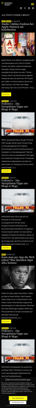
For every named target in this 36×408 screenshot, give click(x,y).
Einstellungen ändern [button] (18, 402)
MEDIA (3, 254)
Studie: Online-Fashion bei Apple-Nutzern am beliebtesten (17, 26)
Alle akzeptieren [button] (18, 398)
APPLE (3, 21)
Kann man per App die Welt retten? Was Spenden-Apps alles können (17, 260)
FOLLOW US (5, 101)
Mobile (9, 21)
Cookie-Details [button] (9, 405)
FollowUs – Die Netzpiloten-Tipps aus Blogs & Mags (14, 106)
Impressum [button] (27, 405)
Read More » (6, 94)
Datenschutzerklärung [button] (19, 405)
